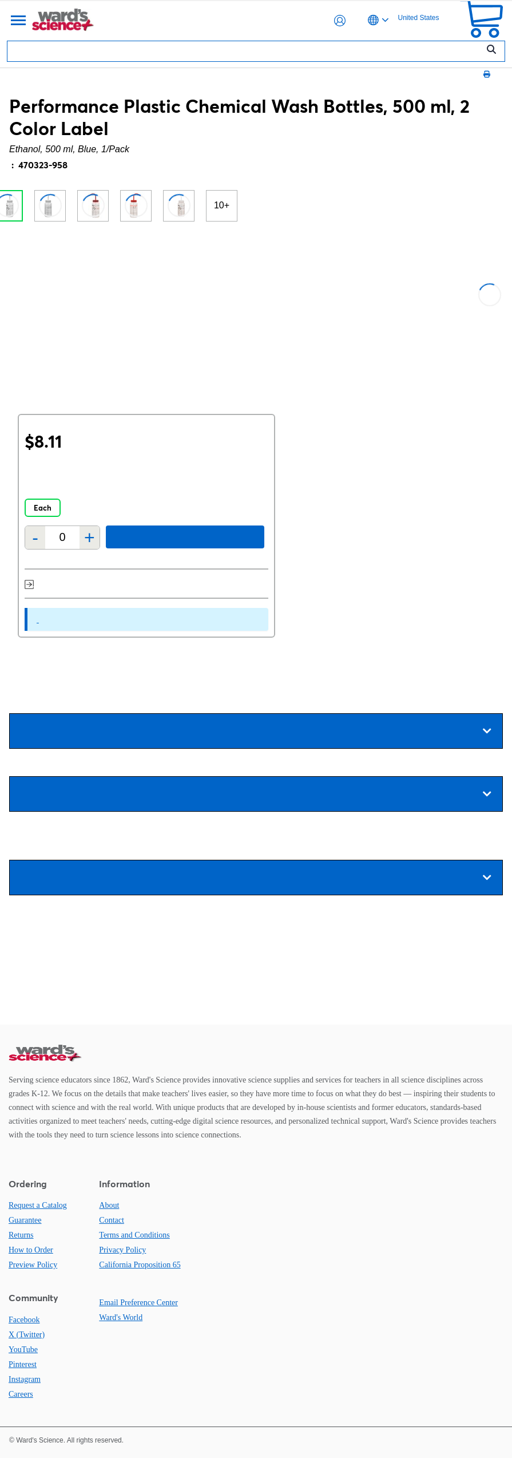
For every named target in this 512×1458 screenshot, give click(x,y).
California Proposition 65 (139, 1265)
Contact (111, 1220)
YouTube (23, 1349)
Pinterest (23, 1364)
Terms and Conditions (134, 1235)
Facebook (24, 1319)
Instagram (25, 1379)
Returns (21, 1235)
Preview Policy (33, 1265)
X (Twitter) (27, 1334)
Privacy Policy (122, 1250)
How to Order (31, 1250)
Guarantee (25, 1220)
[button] (340, 20)
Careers (21, 1394)
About (109, 1205)
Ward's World (120, 1317)
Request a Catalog (38, 1205)
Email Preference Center (138, 1302)
